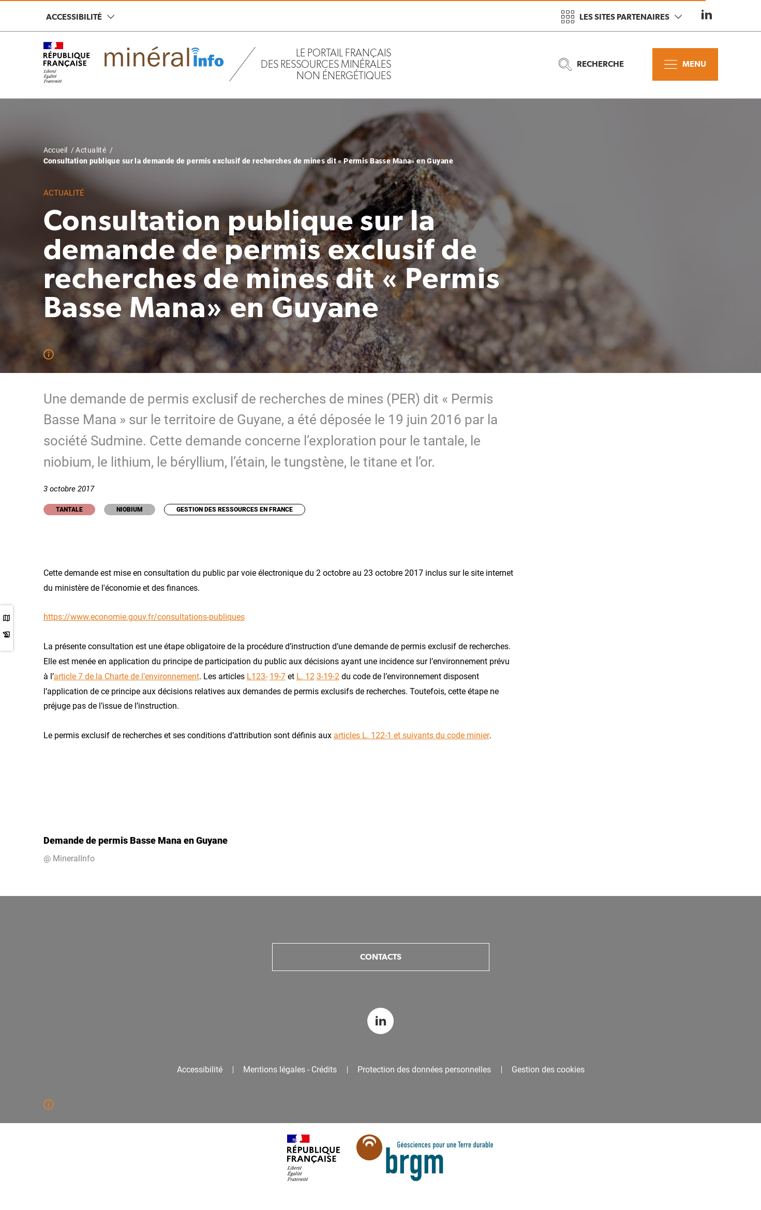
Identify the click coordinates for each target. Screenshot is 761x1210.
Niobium (129, 509)
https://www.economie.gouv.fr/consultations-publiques (144, 617)
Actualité (91, 150)
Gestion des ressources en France (234, 509)
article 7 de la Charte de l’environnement (126, 676)
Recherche (591, 64)
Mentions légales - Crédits (290, 1070)
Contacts (380, 957)
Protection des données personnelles (424, 1070)
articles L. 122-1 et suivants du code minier (411, 735)
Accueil (55, 150)
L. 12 (305, 676)
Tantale (69, 509)
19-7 (278, 676)
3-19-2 (328, 676)
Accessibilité (80, 17)
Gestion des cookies (548, 1070)
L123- (257, 676)
